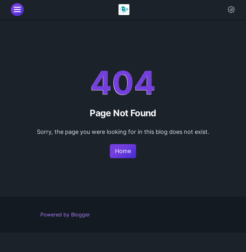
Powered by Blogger (65, 214)
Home (123, 151)
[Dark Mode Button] (231, 9)
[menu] (17, 9)
